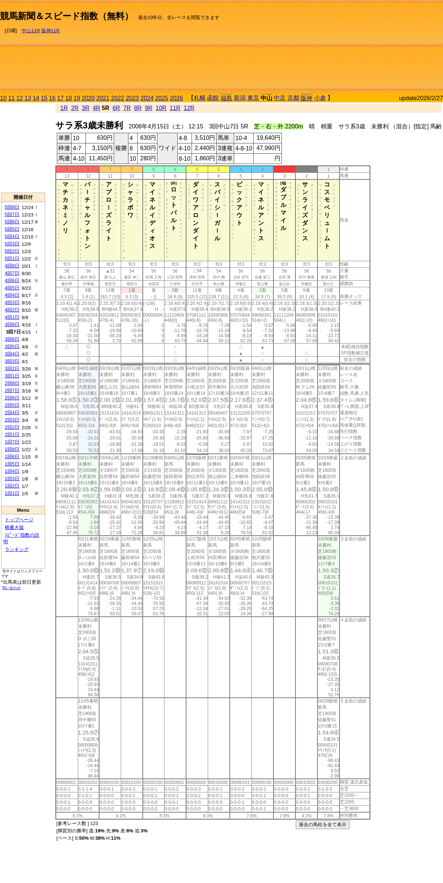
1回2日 (12, 486)
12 (20, 98)
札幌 (200, 98)
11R (175, 108)
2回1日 (12, 434)
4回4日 (12, 295)
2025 (161, 98)
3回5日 (12, 346)
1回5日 (12, 464)
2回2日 (12, 427)
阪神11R (50, 30)
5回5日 (12, 229)
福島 (226, 98)
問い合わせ (11, 588)
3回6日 (12, 339)
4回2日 (12, 310)
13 (28, 98)
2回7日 (12, 390)
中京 (280, 98)
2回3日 (12, 420)
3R (85, 108)
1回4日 (12, 471)
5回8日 (12, 207)
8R (137, 108)
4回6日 (12, 280)
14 (36, 98)
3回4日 (12, 354)
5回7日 (12, 214)
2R (75, 108)
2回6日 (12, 398)
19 (76, 98)
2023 (132, 98)
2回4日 (12, 412)
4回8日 (12, 266)
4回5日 (12, 288)
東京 (253, 98)
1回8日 (12, 449)
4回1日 (12, 317)
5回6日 (12, 222)
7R (127, 108)
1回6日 (12, 456)
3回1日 (12, 376)
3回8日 (12, 324)
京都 (293, 98)
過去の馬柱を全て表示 (322, 824)
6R (116, 108)
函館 (213, 98)
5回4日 (12, 236)
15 (44, 98)
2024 (147, 98)
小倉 (320, 98)
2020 (88, 98)
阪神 (306, 98)
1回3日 (12, 478)
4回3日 (12, 302)
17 (60, 98)
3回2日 (12, 368)
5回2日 (12, 251)
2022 (117, 98)
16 (52, 98)
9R (148, 108)
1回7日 (12, 442)
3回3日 (12, 361)
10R (161, 108)
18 (68, 98)
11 (11, 98)
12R (189, 108)
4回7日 (12, 273)
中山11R (31, 30)
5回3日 (12, 244)
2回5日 (12, 405)
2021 (103, 98)
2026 (176, 98)
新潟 (240, 98)
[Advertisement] (388, 48)
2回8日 (12, 383)
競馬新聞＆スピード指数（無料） (66, 16)
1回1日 (12, 493)
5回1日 (12, 258)
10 (3, 98)
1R (64, 108)
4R (96, 108)
